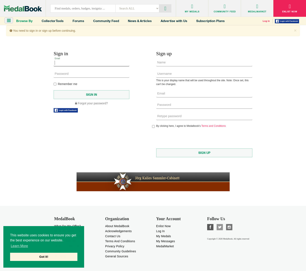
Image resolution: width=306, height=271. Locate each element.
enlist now (163, 226)
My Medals (163, 236)
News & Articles (140, 21)
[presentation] (188, 138)
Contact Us (112, 236)
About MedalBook (117, 226)
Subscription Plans (210, 21)
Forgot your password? (91, 103)
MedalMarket (165, 246)
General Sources (116, 256)
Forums (78, 21)
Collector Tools (53, 21)
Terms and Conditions (213, 125)
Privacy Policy (114, 246)
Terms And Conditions (120, 241)
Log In (160, 231)
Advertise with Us (174, 21)
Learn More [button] (19, 246)
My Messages (165, 241)
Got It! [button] (43, 256)
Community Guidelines (120, 251)
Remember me (65, 84)
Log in (266, 21)
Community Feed (106, 21)
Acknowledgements (118, 231)
